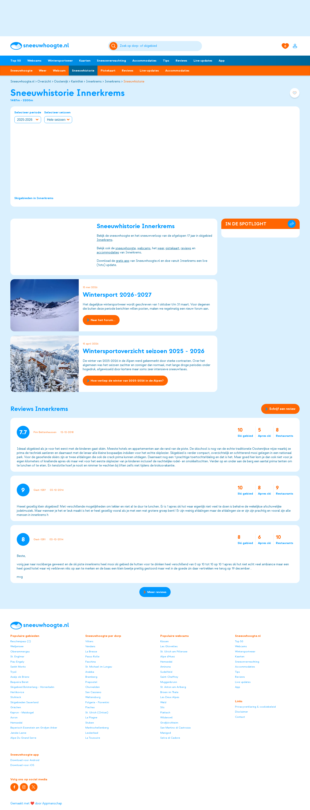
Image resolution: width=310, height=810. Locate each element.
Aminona (165, 666)
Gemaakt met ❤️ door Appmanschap (36, 803)
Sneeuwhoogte (21, 71)
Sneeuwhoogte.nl (22, 81)
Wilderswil (166, 717)
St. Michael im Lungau (98, 666)
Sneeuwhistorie (83, 71)
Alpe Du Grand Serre (23, 737)
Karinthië (77, 81)
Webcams (34, 61)
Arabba (89, 672)
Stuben (89, 722)
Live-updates (149, 71)
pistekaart (172, 248)
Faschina (90, 661)
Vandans (90, 646)
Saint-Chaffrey (169, 676)
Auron (14, 717)
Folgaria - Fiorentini (97, 702)
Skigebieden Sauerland (24, 702)
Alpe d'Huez (167, 656)
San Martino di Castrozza (175, 727)
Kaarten (85, 61)
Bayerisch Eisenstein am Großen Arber (33, 727)
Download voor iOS (22, 765)
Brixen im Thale (169, 692)
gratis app (122, 261)
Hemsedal (16, 722)
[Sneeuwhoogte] (57, 46)
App (222, 61)
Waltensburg (92, 697)
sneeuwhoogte (125, 248)
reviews (186, 248)
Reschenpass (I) (20, 641)
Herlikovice (17, 692)
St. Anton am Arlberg (173, 687)
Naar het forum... (101, 320)
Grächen (15, 707)
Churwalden (92, 687)
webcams (144, 248)
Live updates (203, 61)
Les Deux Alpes (169, 697)
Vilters (89, 641)
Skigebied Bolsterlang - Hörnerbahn (32, 687)
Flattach (165, 712)
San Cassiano (93, 692)
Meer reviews (155, 592)
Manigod (165, 732)
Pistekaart (108, 71)
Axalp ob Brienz (19, 676)
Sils (162, 707)
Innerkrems (94, 81)
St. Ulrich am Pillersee (173, 651)
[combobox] (160, 46)
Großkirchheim (169, 722)
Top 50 (15, 61)
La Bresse (91, 651)
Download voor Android (24, 760)
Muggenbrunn (168, 682)
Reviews (181, 61)
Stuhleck (15, 697)
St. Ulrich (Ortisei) (96, 712)
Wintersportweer (60, 61)
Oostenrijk (61, 81)
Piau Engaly (17, 661)
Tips (166, 61)
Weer (42, 71)
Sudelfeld (166, 672)
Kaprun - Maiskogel (22, 712)
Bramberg (91, 676)
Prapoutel (91, 682)
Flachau (90, 707)
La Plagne (91, 717)
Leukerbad (91, 732)
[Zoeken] (160, 46)
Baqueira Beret (19, 682)
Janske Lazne (18, 732)
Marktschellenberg (97, 727)
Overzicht (44, 81)
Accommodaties (144, 61)
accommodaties (108, 252)
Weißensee (17, 646)
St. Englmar (17, 656)
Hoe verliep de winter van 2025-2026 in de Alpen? (125, 381)
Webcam (59, 71)
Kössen (164, 641)
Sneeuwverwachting (111, 61)
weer (160, 248)
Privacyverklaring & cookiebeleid (255, 706)
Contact (240, 717)
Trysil (13, 672)
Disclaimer (241, 711)
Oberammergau (20, 651)
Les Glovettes (169, 646)
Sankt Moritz (18, 666)
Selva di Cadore (170, 737)
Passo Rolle (92, 656)
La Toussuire (92, 737)
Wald (163, 702)
